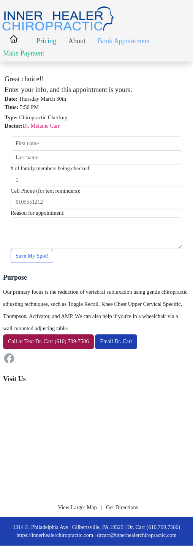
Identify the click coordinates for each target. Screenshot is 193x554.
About (76, 41)
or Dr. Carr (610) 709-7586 (48, 341)
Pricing (46, 41)
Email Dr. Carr (116, 341)
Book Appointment (124, 41)
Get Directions (122, 507)
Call (12, 341)
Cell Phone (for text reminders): (46, 191)
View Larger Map (77, 507)
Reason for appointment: (38, 213)
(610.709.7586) (163, 527)
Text (29, 341)
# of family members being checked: (51, 168)
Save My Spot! (32, 256)
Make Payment (23, 53)
